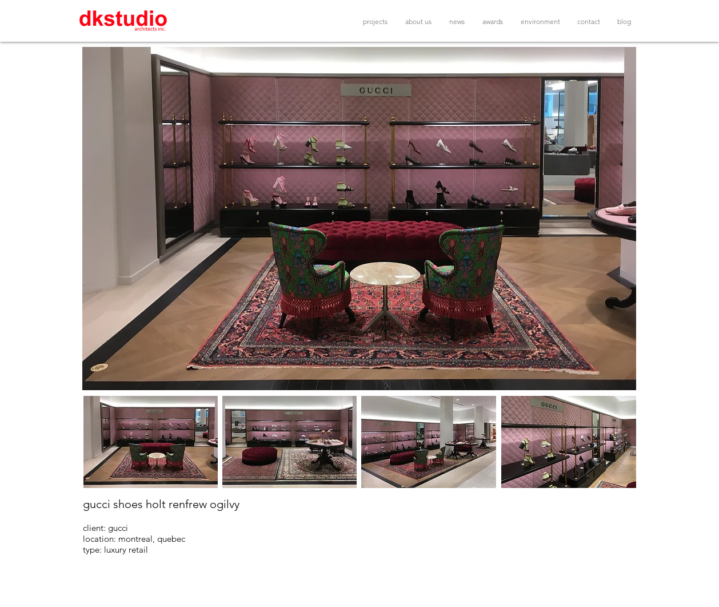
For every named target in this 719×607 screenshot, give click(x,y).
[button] (359, 218)
